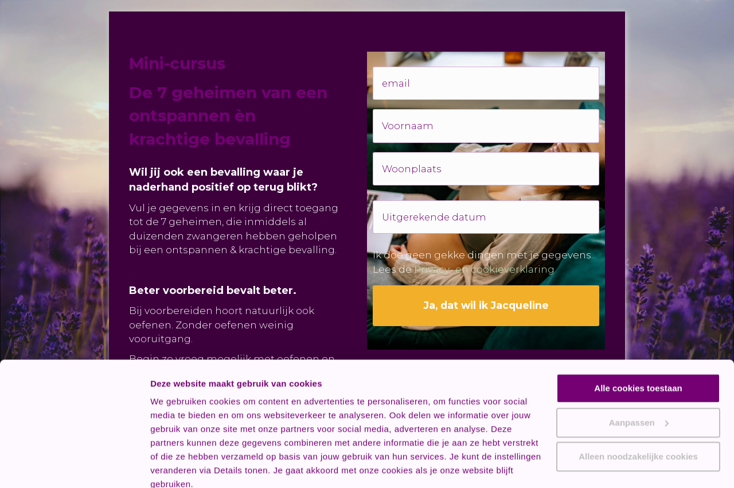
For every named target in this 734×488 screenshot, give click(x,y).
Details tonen (177, 465)
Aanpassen (639, 372)
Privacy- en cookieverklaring (484, 259)
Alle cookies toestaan (638, 338)
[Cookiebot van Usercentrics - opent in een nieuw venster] (74, 465)
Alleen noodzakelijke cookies (638, 406)
